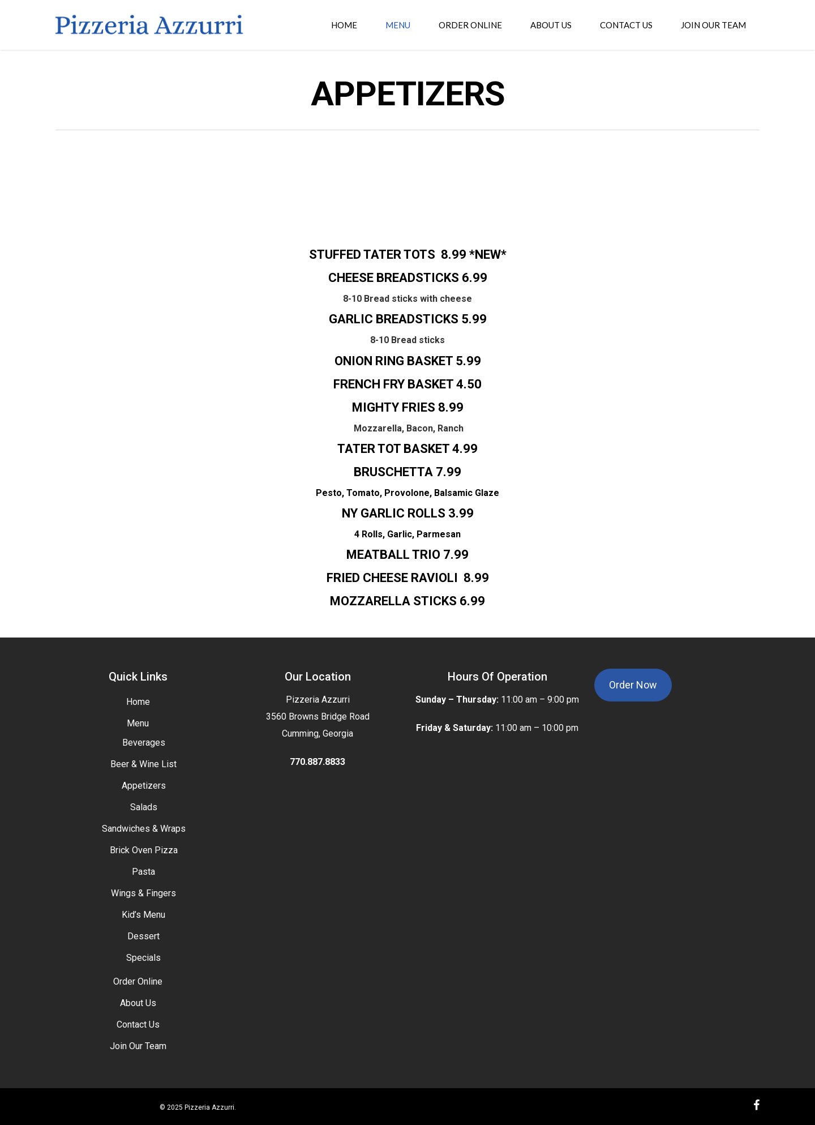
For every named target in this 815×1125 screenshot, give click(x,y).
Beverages (143, 742)
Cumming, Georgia (317, 733)
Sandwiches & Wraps (144, 828)
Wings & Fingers (143, 893)
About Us (138, 1003)
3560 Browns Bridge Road (318, 716)
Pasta (143, 871)
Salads (143, 807)
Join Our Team (138, 1046)
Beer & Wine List (143, 764)
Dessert (143, 936)
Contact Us (138, 1024)
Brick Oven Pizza (144, 850)
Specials (143, 957)
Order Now (633, 685)
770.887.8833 (317, 761)
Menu (138, 723)
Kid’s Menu (143, 914)
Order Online (137, 981)
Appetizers (144, 785)
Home (138, 701)
